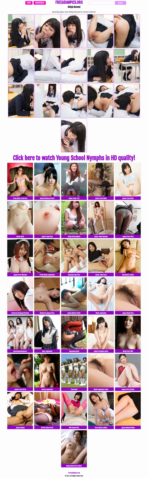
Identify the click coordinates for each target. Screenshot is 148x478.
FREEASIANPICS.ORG (69, 3)
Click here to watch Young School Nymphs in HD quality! (74, 158)
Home (29, 3)
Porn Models (39, 3)
